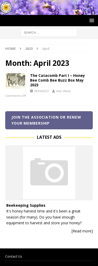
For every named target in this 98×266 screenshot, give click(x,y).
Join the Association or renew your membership (46, 120)
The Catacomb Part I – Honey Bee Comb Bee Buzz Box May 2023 (57, 80)
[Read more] (82, 230)
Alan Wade (63, 91)
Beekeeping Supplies (25, 205)
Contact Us (13, 256)
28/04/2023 (41, 91)
